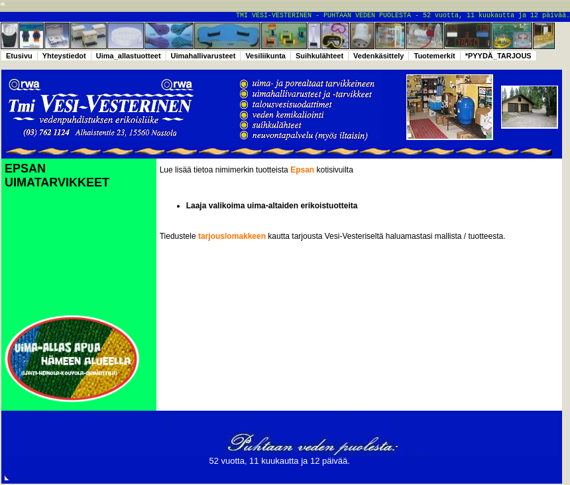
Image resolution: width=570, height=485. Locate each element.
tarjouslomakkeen (232, 236)
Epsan (303, 169)
